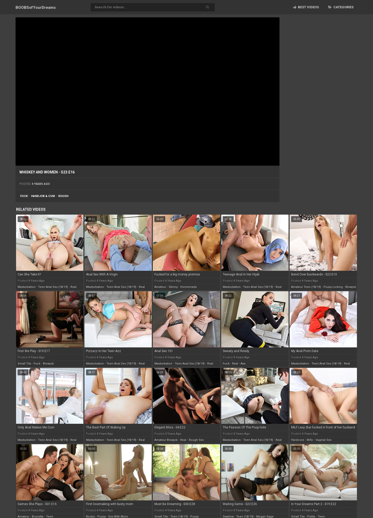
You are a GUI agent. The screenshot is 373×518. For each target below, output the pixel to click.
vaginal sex (323, 440)
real (73, 287)
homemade (188, 287)
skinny (173, 287)
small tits (24, 363)
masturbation (26, 287)
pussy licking (333, 287)
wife (310, 440)
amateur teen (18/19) (306, 287)
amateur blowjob (166, 440)
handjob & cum (43, 196)
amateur (160, 287)
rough (63, 196)
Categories (341, 7)
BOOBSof (36, 7)
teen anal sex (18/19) (53, 287)
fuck (24, 196)
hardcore (297, 440)
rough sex (196, 440)
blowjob (350, 287)
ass (243, 363)
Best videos (306, 7)
